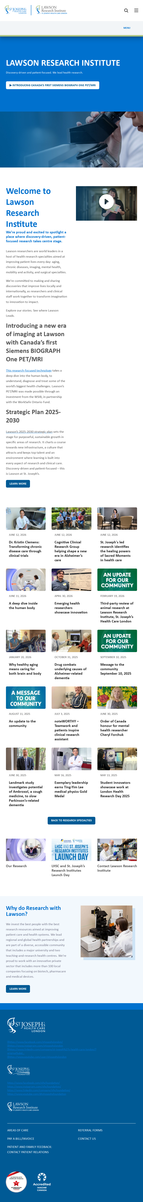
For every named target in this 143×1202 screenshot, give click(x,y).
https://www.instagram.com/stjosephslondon (36, 1045)
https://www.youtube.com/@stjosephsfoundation (36, 1094)
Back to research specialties (71, 820)
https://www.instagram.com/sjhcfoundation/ (34, 1086)
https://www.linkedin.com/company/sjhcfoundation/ (38, 1090)
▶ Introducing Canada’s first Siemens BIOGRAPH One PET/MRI (52, 85)
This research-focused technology (29, 371)
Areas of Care (17, 1130)
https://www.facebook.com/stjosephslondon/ (36, 1042)
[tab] (136, 10)
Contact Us (87, 1139)
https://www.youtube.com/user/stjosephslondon (37, 1057)
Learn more (17, 483)
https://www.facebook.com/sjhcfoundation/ (33, 1083)
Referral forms (90, 1130)
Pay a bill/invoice (20, 1139)
